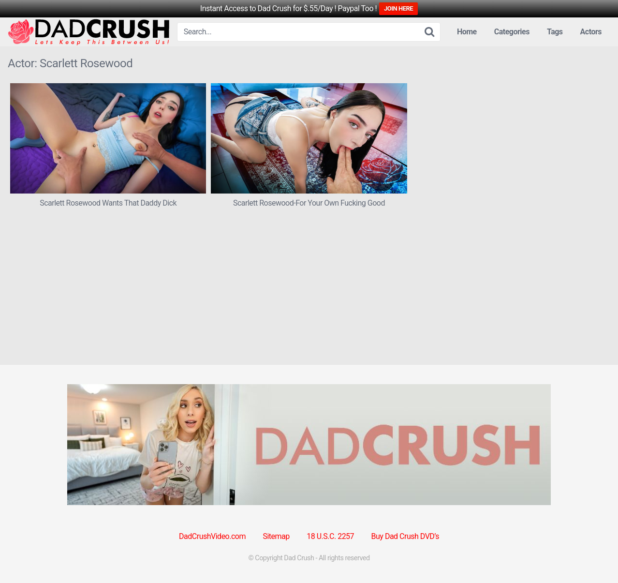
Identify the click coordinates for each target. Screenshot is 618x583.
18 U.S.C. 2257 (330, 536)
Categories (512, 31)
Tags (555, 31)
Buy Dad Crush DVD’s (405, 536)
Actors (591, 31)
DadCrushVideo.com (212, 536)
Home (467, 31)
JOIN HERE (398, 8)
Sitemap (276, 536)
